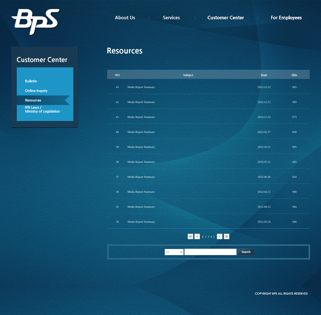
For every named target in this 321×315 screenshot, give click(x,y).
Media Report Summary (141, 86)
